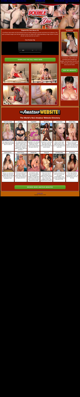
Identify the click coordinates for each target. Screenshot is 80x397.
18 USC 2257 (40, 193)
